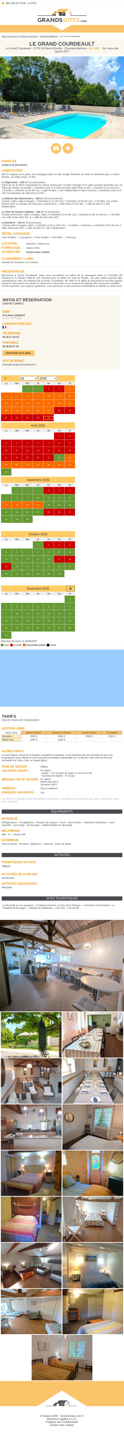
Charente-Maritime (49, 36)
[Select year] (48, 378)
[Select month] (28, 378)
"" (6, 866)
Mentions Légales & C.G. (62, 1419)
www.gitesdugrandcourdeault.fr (19, 364)
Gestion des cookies (62, 1425)
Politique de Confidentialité (62, 1422)
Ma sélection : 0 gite (21, 3)
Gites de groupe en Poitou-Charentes (19, 36)
